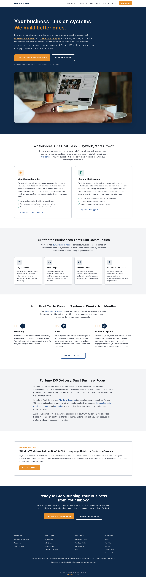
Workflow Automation (29, 179)
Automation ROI (80, 546)
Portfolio (106, 3)
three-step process (53, 311)
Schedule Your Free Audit (59, 516)
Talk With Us (125, 3)
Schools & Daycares (51, 549)
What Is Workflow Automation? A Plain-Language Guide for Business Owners (66, 451)
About (114, 3)
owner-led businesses (62, 245)
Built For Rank (72, 574)
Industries (82, 3)
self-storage (44, 406)
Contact (108, 546)
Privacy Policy (110, 549)
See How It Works (63, 58)
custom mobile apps (50, 38)
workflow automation (24, 38)
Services (71, 3)
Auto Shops (48, 543)
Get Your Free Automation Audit (32, 58)
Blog (76, 549)
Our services (47, 157)
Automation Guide (81, 539)
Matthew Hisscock (67, 400)
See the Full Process (73, 356)
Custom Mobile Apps (89, 179)
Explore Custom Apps (89, 210)
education (58, 406)
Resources (95, 3)
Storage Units (49, 546)
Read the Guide (29, 468)
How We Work (19, 546)
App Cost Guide (80, 543)
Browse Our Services (89, 516)
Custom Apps (18, 543)
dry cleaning (100, 403)
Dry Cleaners (49, 539)
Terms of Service (111, 553)
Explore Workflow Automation (32, 212)
